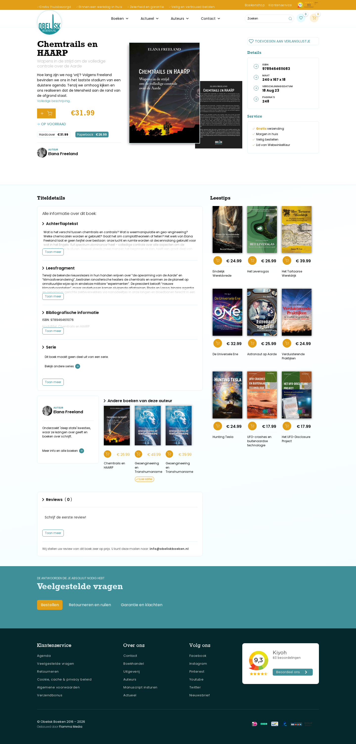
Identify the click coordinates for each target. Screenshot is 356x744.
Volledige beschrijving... (54, 101)
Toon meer (53, 252)
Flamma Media (70, 726)
